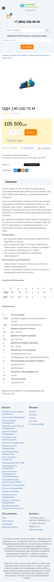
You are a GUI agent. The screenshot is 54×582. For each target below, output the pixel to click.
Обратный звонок (9, 527)
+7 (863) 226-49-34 (27, 21)
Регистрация (7, 521)
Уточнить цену (14, 140)
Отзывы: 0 (17, 113)
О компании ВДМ (36, 424)
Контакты (33, 415)
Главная (5, 55)
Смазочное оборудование (13, 417)
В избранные (29, 148)
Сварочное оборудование (13, 485)
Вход (4, 518)
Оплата (32, 418)
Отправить (27, 47)
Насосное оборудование (18, 55)
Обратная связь (36, 529)
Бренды (32, 412)
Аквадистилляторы (10, 491)
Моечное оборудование (12, 488)
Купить (31, 132)
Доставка (33, 421)
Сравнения (7, 524)
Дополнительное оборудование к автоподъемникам (10, 473)
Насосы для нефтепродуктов (38, 55)
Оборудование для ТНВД (13, 463)
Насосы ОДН (6, 58)
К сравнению (45, 148)
